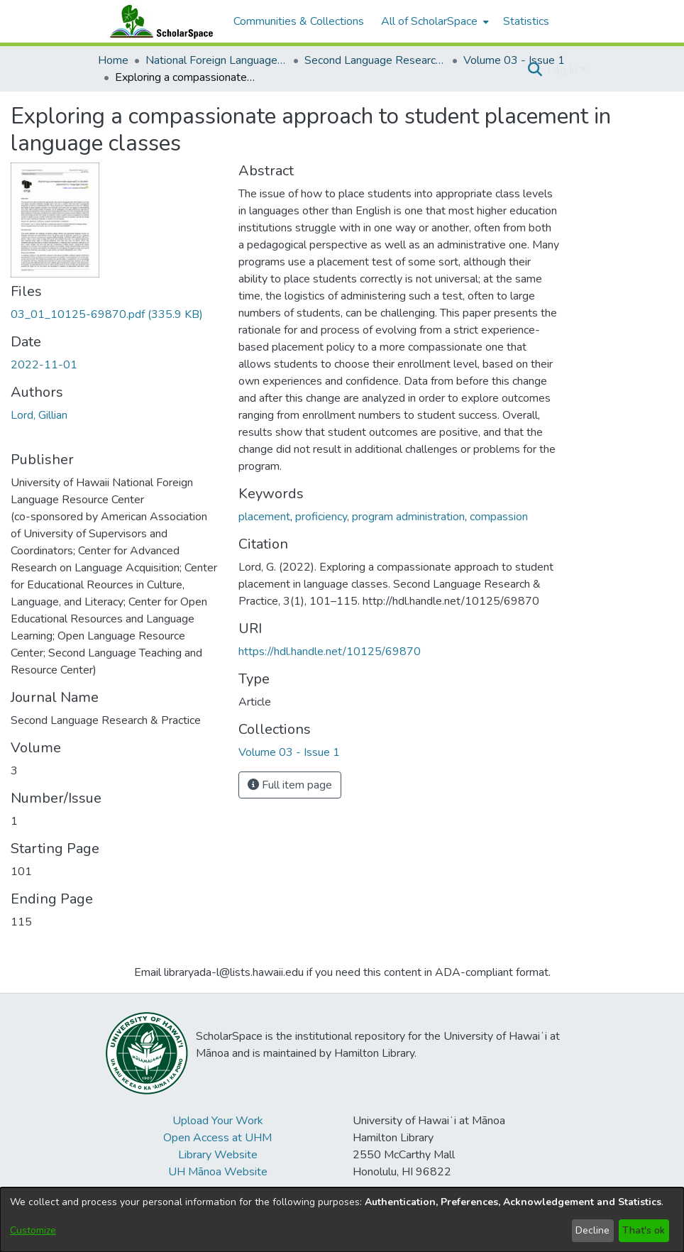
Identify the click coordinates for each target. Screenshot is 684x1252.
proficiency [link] (321, 517)
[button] (535, 69)
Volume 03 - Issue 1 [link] (514, 60)
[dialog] (342, 1219)
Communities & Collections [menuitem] (298, 21)
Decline (592, 1230)
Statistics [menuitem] (526, 21)
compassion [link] (499, 517)
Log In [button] (563, 69)
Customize (33, 1230)
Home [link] (113, 60)
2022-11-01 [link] (44, 365)
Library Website (218, 1155)
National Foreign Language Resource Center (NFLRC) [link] (216, 60)
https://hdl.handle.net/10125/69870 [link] (329, 651)
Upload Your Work (217, 1121)
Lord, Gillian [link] (39, 415)
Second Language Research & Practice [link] (375, 60)
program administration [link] (408, 517)
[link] (107, 314)
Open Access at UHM (217, 1138)
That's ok (643, 1230)
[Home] (158, 21)
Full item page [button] (290, 785)
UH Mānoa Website (217, 1172)
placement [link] (264, 517)
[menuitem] (433, 21)
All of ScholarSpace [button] (429, 21)
